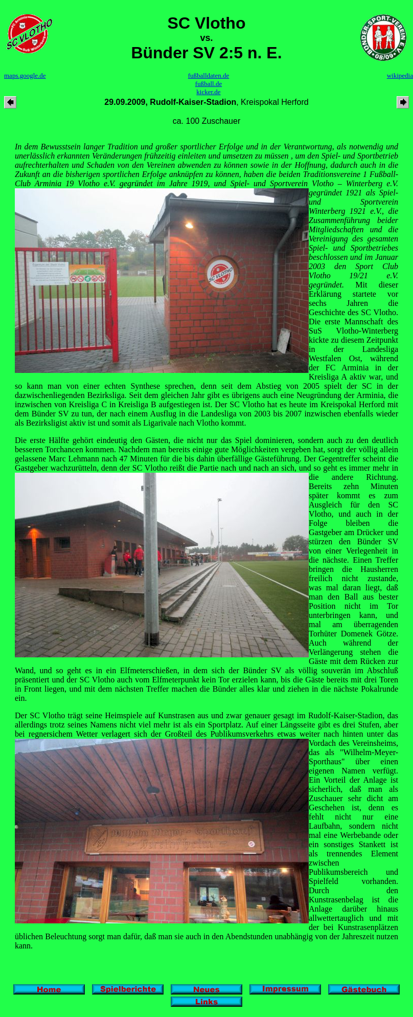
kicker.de (208, 92)
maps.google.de (25, 75)
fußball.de (208, 83)
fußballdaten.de (209, 75)
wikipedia (400, 75)
